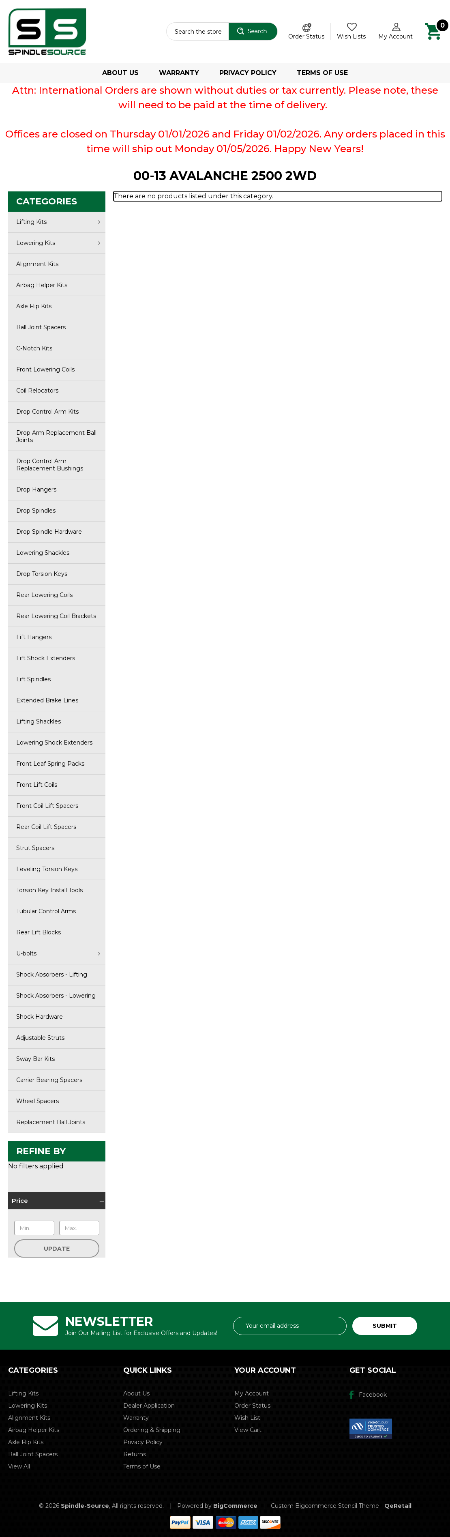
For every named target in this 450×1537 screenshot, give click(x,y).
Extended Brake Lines (47, 700)
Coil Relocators (37, 390)
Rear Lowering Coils (44, 595)
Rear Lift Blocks (38, 932)
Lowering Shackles (42, 552)
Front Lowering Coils (45, 369)
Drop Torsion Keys (41, 573)
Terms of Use (322, 73)
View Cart (247, 1430)
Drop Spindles (36, 510)
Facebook (373, 1394)
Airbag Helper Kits (41, 285)
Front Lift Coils (36, 784)
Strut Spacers (35, 848)
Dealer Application (149, 1405)
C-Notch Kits (34, 348)
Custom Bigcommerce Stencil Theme (325, 1505)
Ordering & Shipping (151, 1430)
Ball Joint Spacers (41, 327)
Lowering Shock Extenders (54, 742)
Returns (134, 1454)
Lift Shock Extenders (45, 658)
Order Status (306, 36)
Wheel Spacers (37, 1101)
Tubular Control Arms (46, 911)
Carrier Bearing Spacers (49, 1080)
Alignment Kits (37, 264)
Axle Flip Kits (33, 306)
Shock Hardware (39, 1016)
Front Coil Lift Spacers (47, 805)
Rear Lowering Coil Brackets (56, 616)
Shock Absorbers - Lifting (51, 974)
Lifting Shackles (38, 721)
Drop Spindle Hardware (49, 531)
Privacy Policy (247, 73)
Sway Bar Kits (35, 1059)
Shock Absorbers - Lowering (56, 995)
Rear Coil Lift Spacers (46, 827)
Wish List (247, 1417)
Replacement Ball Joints (50, 1122)
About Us (120, 73)
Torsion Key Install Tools (49, 890)
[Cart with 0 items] (433, 30)
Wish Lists (351, 36)
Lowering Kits (27, 1405)
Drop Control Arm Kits (47, 411)
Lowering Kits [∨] (58, 243)
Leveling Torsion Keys (46, 869)
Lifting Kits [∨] (58, 221)
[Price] (56, 1200)
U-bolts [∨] (58, 953)
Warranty (179, 73)
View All (19, 1466)
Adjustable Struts (40, 1037)
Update (57, 1248)
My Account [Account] (395, 36)
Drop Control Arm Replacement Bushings (49, 464)
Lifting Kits (23, 1393)
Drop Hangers (36, 489)
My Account (251, 1393)
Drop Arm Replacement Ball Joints (56, 436)
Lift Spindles (33, 679)
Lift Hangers (33, 637)
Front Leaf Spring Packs (50, 763)
